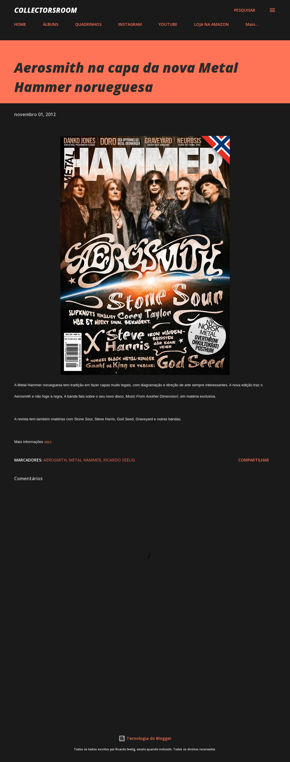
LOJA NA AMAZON (211, 24)
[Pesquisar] (244, 10)
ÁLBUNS (50, 24)
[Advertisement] (145, 671)
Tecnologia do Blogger (145, 738)
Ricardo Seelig (119, 460)
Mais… (252, 24)
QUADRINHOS (88, 24)
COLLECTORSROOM (45, 10)
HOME (20, 24)
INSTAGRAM (130, 24)
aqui (47, 442)
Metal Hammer (85, 460)
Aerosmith (55, 460)
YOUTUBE (168, 24)
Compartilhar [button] (253, 460)
